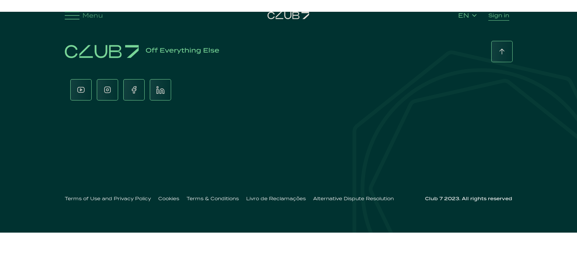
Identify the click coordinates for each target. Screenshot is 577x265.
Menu (84, 15)
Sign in (498, 15)
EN (467, 15)
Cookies (168, 198)
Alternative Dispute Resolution (353, 198)
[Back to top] (502, 51)
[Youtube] (81, 90)
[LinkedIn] (160, 90)
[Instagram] (107, 90)
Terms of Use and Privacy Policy (108, 198)
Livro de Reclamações (276, 198)
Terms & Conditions (213, 198)
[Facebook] (134, 90)
